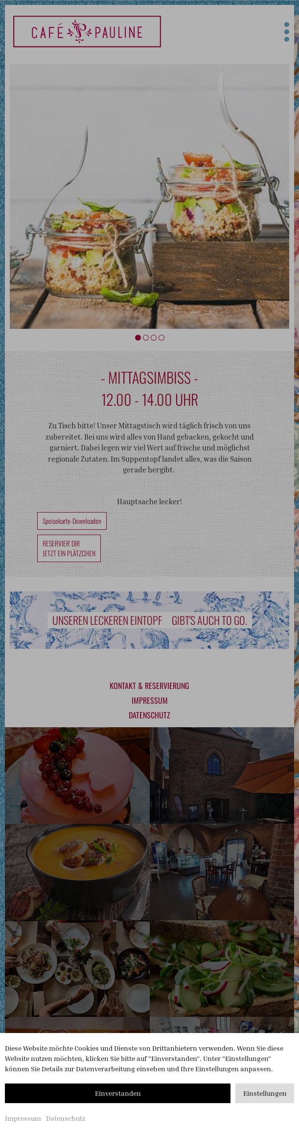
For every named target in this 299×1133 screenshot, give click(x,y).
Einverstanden (118, 1093)
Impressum (23, 1118)
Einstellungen (265, 1093)
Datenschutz (65, 1118)
